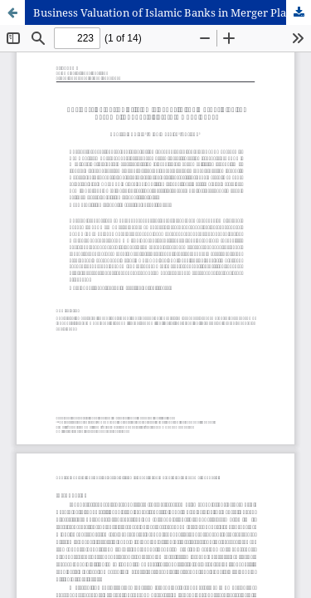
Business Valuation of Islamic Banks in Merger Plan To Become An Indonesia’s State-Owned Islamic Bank (172, 12)
